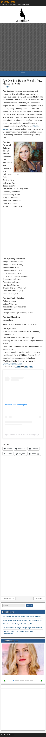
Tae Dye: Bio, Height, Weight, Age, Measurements (22, 82)
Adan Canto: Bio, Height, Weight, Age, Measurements (22, 624)
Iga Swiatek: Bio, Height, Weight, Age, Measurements (22, 616)
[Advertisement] (23, 47)
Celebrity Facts (7, 1)
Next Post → (39, 598)
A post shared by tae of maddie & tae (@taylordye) (24, 435)
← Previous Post (8, 598)
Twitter (17, 367)
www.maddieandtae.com (12, 364)
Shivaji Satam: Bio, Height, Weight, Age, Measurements (22, 628)
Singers (7, 87)
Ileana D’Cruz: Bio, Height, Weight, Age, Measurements (22, 620)
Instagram (28, 367)
